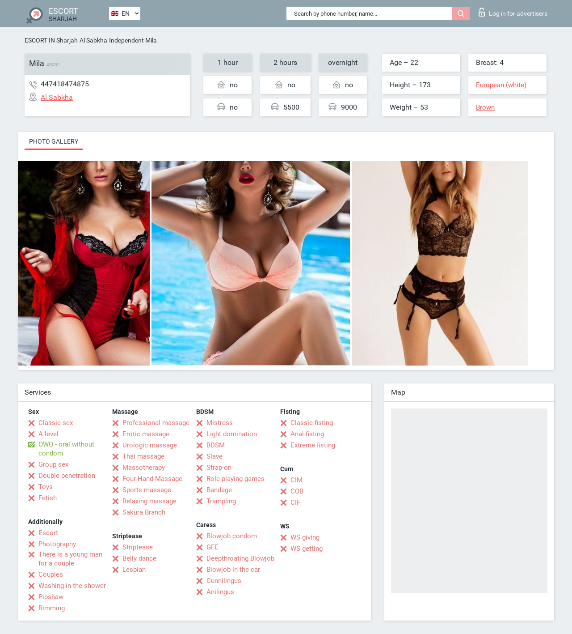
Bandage (219, 490)
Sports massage (146, 490)
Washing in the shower (72, 586)
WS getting (306, 549)
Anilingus (220, 592)
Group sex (53, 464)
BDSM (215, 445)
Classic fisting (311, 423)
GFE (212, 547)
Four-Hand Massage (152, 479)
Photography (57, 544)
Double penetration (66, 476)
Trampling (221, 501)
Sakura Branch (143, 512)
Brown (485, 107)
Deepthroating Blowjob (240, 558)
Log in (513, 12)
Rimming (51, 608)
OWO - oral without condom (66, 448)
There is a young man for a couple (70, 558)
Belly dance (139, 558)
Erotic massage (145, 434)
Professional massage (155, 423)
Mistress (219, 423)
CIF (295, 502)
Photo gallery (53, 141)
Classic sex (55, 423)
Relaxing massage (149, 501)
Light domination (231, 434)
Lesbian (134, 570)
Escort (48, 533)
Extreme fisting (312, 445)
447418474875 (65, 84)
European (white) (501, 85)
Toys (45, 487)
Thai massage (143, 456)
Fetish (47, 498)
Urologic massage (149, 445)
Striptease (137, 547)
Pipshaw (50, 597)
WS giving (305, 537)
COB (296, 491)
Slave (214, 456)
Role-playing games (235, 479)
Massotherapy (143, 468)
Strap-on (218, 468)
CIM (296, 480)
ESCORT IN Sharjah (51, 40)
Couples (50, 574)
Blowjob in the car (233, 570)
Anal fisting (307, 434)
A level (48, 434)
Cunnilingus (223, 581)
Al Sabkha (93, 40)
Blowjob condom (231, 536)
